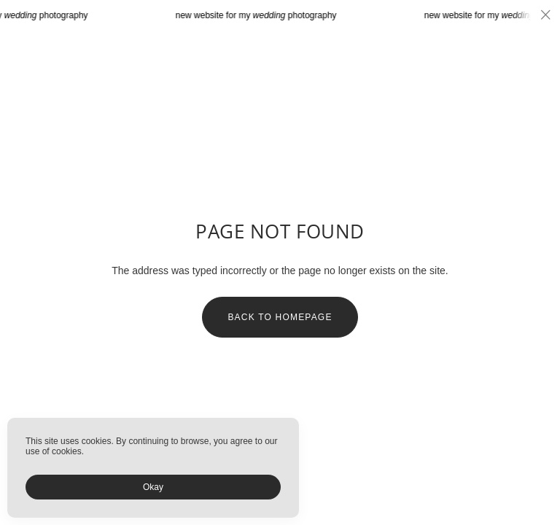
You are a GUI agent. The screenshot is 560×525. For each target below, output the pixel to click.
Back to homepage (280, 317)
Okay (153, 487)
